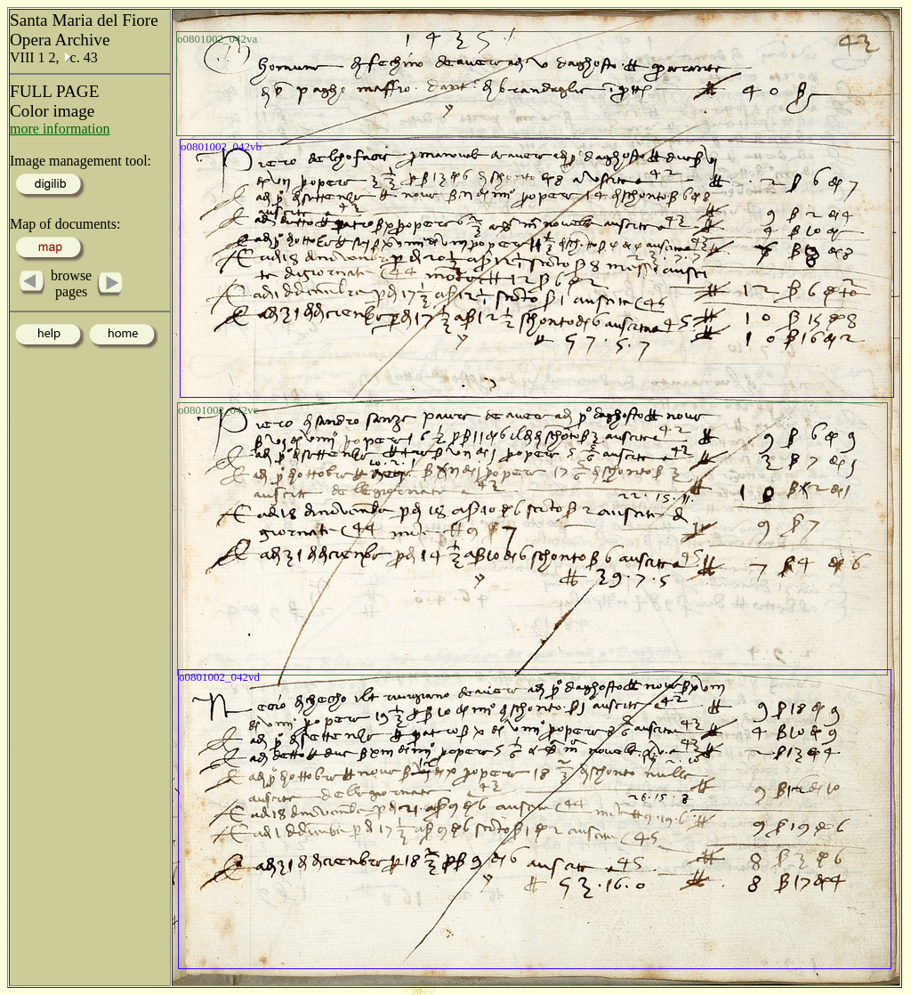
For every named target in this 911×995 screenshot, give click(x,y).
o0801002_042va (217, 38)
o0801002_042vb (221, 146)
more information (59, 128)
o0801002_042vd (219, 677)
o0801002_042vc (218, 410)
